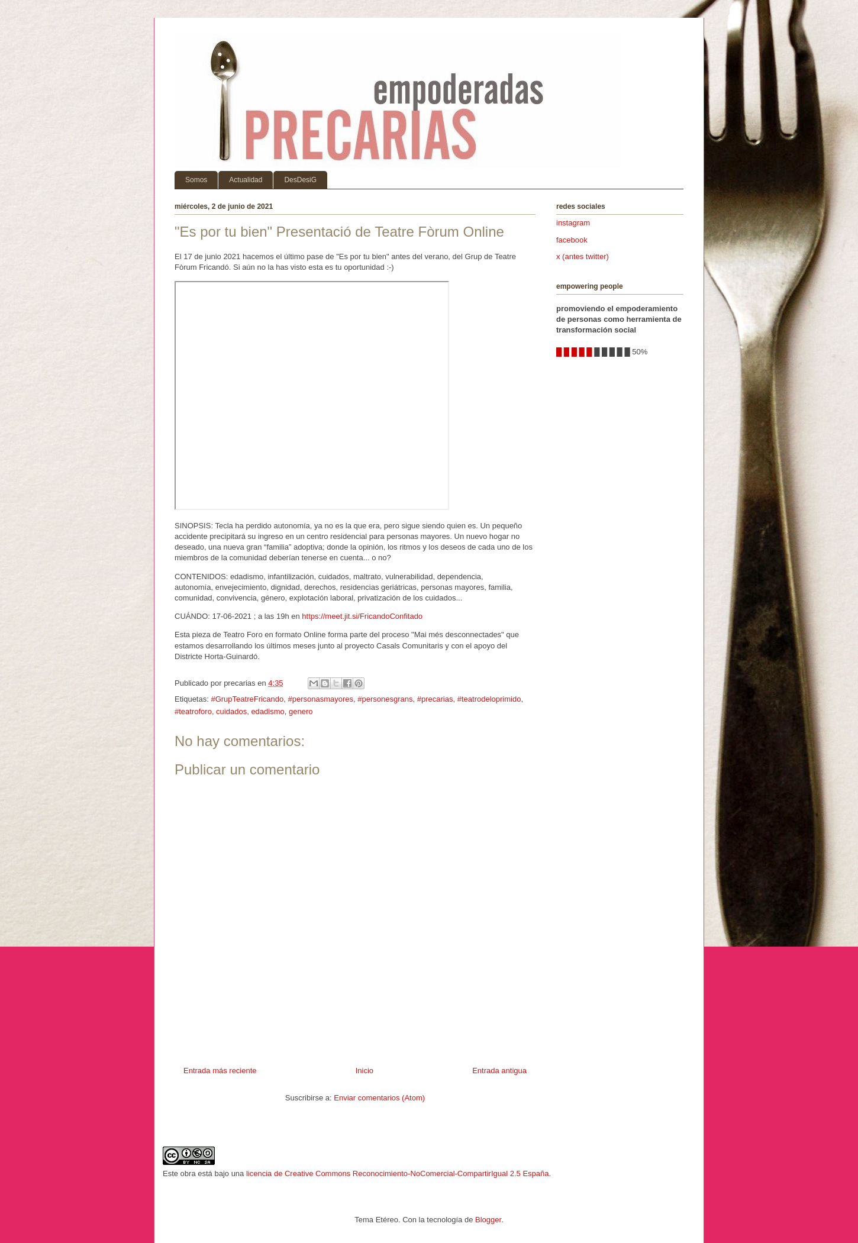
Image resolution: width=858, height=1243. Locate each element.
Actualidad (245, 180)
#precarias (435, 699)
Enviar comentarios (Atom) (379, 1097)
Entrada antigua (499, 1070)
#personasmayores (321, 699)
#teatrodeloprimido (489, 699)
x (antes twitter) (582, 256)
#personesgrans (384, 699)
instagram (573, 222)
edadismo (267, 711)
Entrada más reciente (220, 1070)
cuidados (231, 711)
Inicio (364, 1070)
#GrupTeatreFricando (247, 699)
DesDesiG (300, 180)
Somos (196, 180)
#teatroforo (193, 711)
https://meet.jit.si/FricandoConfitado (362, 616)
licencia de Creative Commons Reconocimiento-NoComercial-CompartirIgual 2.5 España (397, 1173)
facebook (572, 239)
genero (300, 711)
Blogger (488, 1219)
